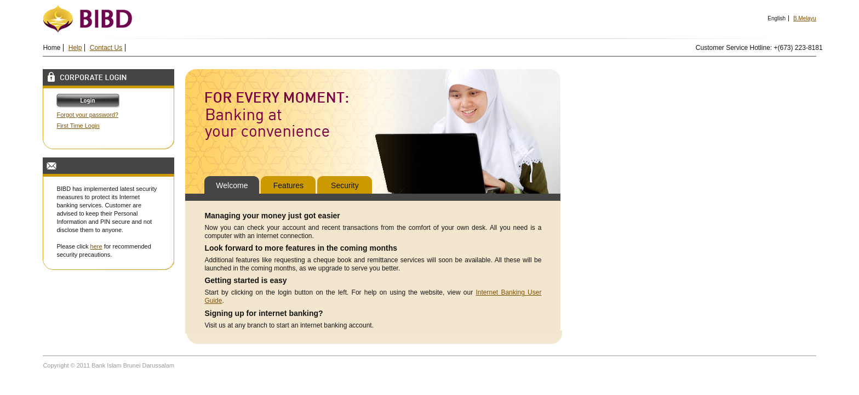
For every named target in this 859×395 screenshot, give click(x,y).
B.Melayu (804, 18)
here (96, 246)
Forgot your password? (87, 114)
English (777, 18)
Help (75, 48)
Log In (92, 101)
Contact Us (106, 48)
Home (51, 48)
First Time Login (77, 125)
